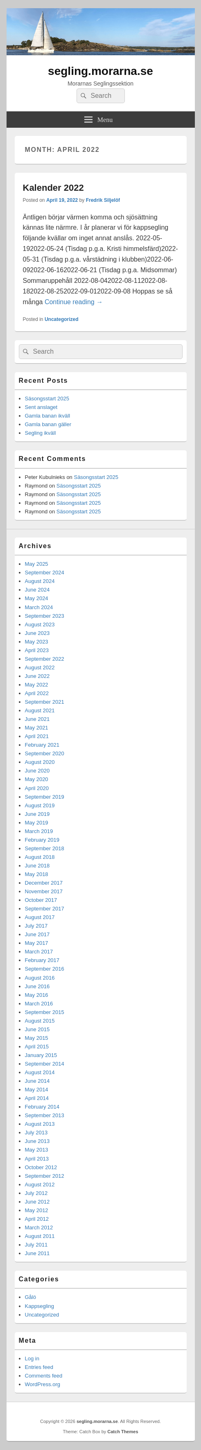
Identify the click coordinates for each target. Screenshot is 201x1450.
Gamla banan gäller (48, 424)
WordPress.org (42, 1384)
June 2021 (37, 719)
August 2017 (40, 917)
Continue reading (74, 301)
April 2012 (37, 1219)
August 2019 (40, 805)
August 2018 (40, 857)
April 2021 (37, 736)
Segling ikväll (40, 433)
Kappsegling (39, 1306)
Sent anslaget (41, 407)
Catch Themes (122, 1431)
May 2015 (36, 1038)
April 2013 (37, 1159)
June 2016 (37, 986)
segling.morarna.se (100, 71)
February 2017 (42, 960)
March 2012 (39, 1227)
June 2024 (37, 590)
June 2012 (37, 1202)
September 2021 (44, 702)
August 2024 (40, 581)
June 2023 (37, 633)
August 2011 (40, 1236)
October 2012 (41, 1167)
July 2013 (36, 1132)
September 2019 (44, 797)
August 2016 (40, 978)
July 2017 (36, 926)
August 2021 (40, 710)
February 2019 (42, 840)
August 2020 (40, 762)
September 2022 (44, 659)
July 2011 (36, 1245)
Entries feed (39, 1367)
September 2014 (44, 1064)
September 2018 (44, 848)
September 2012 (44, 1176)
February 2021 (42, 745)
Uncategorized (62, 319)
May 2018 (36, 874)
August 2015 (40, 1021)
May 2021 (36, 728)
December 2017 (44, 883)
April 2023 (37, 650)
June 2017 (37, 934)
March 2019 (39, 831)
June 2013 (37, 1141)
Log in (32, 1358)
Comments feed (44, 1376)
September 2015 (44, 1012)
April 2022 (37, 693)
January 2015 (41, 1055)
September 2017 (44, 909)
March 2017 (39, 952)
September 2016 (44, 969)
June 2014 (37, 1081)
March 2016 (39, 1004)
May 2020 (36, 779)
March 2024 (39, 607)
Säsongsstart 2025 (47, 398)
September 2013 (44, 1115)
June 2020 (37, 771)
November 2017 (44, 891)
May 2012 (36, 1210)
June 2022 (37, 676)
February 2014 (42, 1107)
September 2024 (44, 572)
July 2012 (36, 1193)
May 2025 (36, 564)
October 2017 (41, 900)
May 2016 (36, 995)
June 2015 (37, 1029)
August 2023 (40, 624)
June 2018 (37, 866)
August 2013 (40, 1124)
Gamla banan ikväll (47, 416)
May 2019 (36, 823)
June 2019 (37, 814)
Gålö (30, 1297)
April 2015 (37, 1046)
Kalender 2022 (53, 188)
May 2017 (36, 943)
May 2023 (36, 642)
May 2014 (36, 1089)
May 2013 (36, 1150)
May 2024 (36, 598)
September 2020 (44, 753)
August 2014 (40, 1072)
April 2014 (37, 1098)
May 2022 (36, 685)
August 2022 (40, 667)
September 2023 (44, 616)
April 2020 (37, 788)
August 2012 (40, 1184)
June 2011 (37, 1253)
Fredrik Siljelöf (103, 200)
